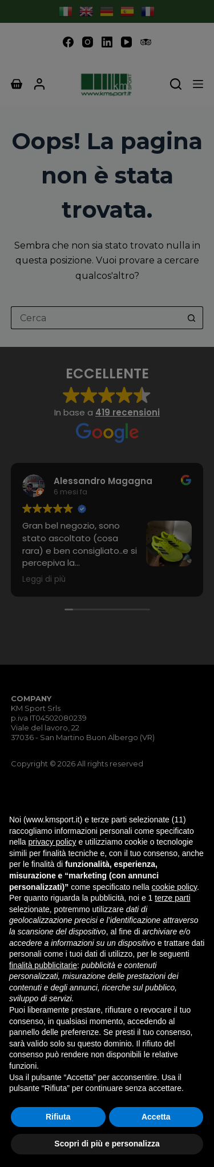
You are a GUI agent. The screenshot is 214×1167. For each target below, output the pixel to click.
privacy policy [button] (52, 841)
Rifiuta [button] (58, 1116)
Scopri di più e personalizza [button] (106, 1143)
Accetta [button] (156, 1116)
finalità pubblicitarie (43, 965)
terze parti (172, 897)
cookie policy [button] (174, 887)
